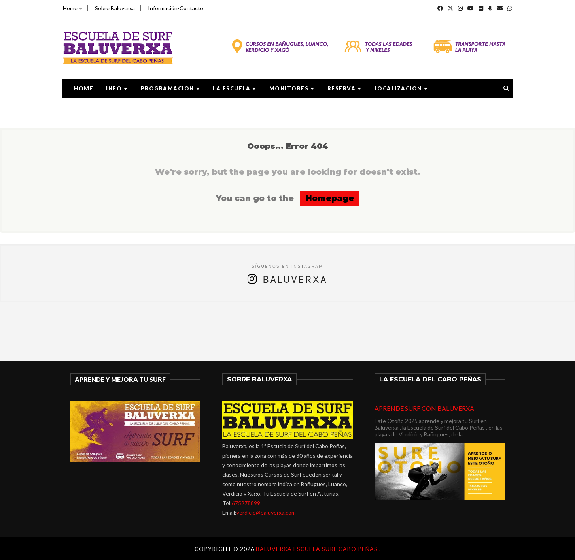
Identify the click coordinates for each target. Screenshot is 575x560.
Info (117, 88)
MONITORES (292, 88)
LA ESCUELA (235, 88)
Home (72, 8)
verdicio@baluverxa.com (266, 512)
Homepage (330, 198)
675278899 (246, 503)
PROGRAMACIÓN (170, 88)
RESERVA (344, 88)
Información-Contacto (175, 8)
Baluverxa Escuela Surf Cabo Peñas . (318, 548)
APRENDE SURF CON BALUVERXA (424, 408)
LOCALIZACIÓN (401, 88)
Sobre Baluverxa (115, 8)
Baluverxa (295, 279)
